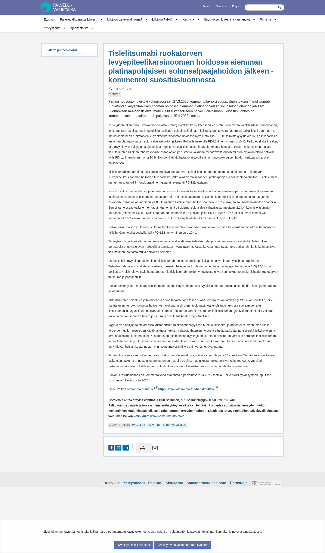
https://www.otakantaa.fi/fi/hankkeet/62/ (188, 389)
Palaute (154, 483)
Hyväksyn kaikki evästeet (133, 545)
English (236, 6)
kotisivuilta (141, 416)
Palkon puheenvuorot (61, 50)
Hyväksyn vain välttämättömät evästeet (182, 545)
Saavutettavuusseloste (206, 483)
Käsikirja (188, 19)
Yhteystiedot (52, 28)
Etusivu (49, 19)
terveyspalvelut (175, 425)
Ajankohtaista (79, 28)
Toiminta (265, 19)
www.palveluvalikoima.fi (167, 416)
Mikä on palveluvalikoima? (124, 19)
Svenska (221, 6)
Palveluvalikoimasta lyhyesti (78, 19)
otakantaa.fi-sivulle (142, 389)
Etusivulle (111, 483)
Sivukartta (174, 483)
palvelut (138, 425)
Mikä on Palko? (162, 19)
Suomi (206, 6)
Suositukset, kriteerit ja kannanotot (227, 19)
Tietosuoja (238, 483)
